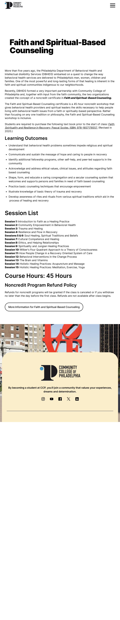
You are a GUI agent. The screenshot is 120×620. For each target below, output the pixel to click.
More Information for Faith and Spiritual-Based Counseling (44, 307)
